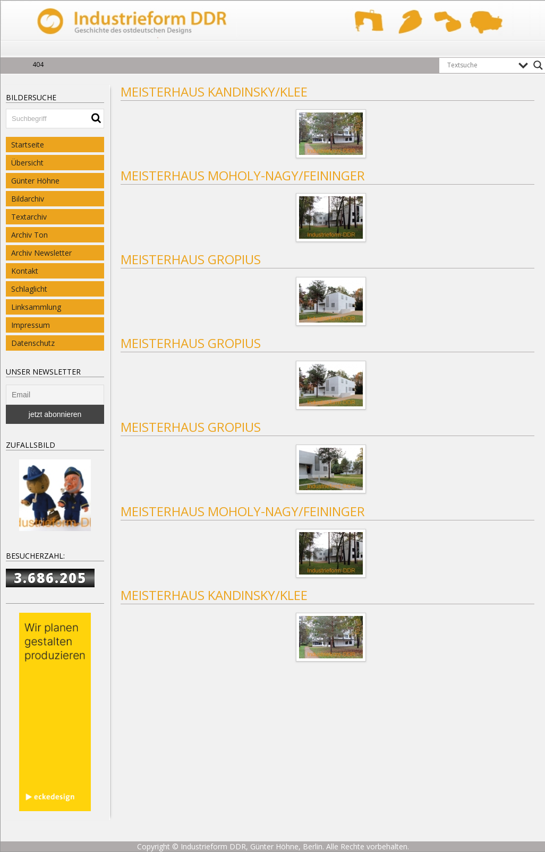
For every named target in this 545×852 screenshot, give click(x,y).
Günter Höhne (35, 181)
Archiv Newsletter (41, 253)
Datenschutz (33, 343)
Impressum (30, 325)
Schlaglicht (29, 289)
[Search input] (480, 65)
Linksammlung (36, 307)
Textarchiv (29, 217)
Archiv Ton (29, 235)
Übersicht (27, 163)
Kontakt (24, 271)
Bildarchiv (27, 199)
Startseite (27, 145)
